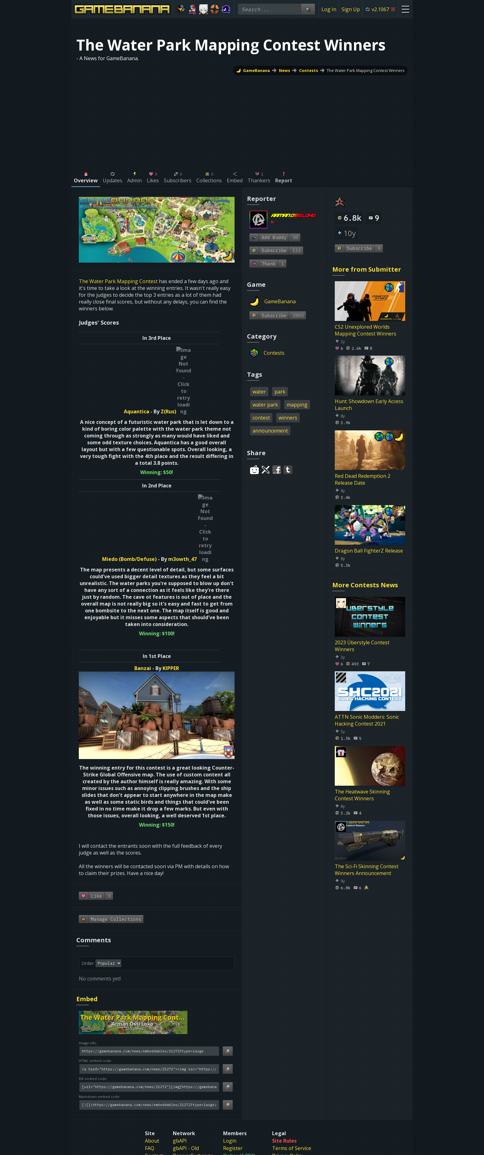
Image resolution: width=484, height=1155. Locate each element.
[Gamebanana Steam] (223, 1081)
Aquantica (144, 350)
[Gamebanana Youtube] (261, 1081)
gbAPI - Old (186, 1025)
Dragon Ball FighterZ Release (369, 550)
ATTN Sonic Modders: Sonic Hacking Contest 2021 (367, 720)
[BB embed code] (149, 964)
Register (233, 1025)
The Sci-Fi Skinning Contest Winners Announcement (366, 869)
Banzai (142, 545)
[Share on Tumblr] (288, 470)
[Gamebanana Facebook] (273, 1081)
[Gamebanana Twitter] (248, 1081)
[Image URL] (149, 928)
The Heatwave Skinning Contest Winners (362, 795)
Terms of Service (291, 1025)
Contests (308, 70)
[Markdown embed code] (149, 982)
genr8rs (182, 1040)
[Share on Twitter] (266, 470)
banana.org (186, 1047)
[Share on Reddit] (254, 470)
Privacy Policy (287, 1032)
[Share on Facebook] (277, 470)
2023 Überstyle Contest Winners (362, 645)
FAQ (149, 1025)
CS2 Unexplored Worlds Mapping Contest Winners (365, 330)
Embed (87, 876)
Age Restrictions (291, 1055)
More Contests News (365, 585)
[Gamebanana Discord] (211, 1081)
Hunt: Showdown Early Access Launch (369, 404)
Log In (328, 9)
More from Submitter (366, 269)
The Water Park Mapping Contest (118, 281)
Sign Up (351, 9)
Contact (154, 1032)
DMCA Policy (286, 1040)
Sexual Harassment (294, 1047)
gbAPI (180, 1018)
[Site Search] (308, 9)
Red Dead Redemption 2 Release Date (362, 479)
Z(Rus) (176, 350)
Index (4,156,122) (242, 1040)
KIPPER (171, 545)
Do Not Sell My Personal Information (305, 1069)
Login (229, 1018)
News (284, 70)
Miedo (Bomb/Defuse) (137, 436)
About (152, 1018)
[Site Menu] (405, 9)
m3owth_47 (190, 436)
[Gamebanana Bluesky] (236, 1081)
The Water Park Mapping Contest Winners (366, 70)
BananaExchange (193, 1032)
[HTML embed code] (149, 946)
